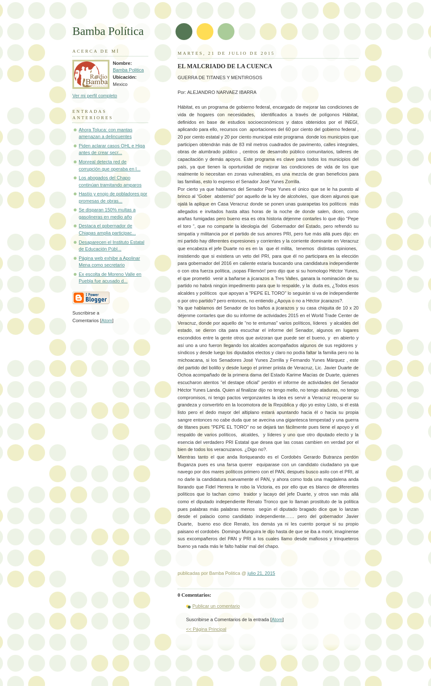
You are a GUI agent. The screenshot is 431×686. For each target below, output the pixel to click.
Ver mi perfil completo (94, 95)
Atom (276, 619)
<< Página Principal (206, 629)
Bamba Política (108, 30)
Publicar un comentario (216, 606)
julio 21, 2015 (261, 573)
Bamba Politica (128, 69)
